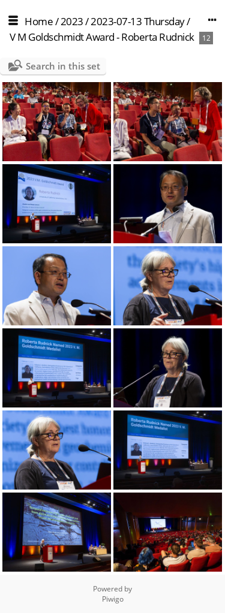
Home (39, 21)
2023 (72, 21)
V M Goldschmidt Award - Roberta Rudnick (102, 37)
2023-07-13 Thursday (138, 21)
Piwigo (113, 599)
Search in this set (63, 66)
